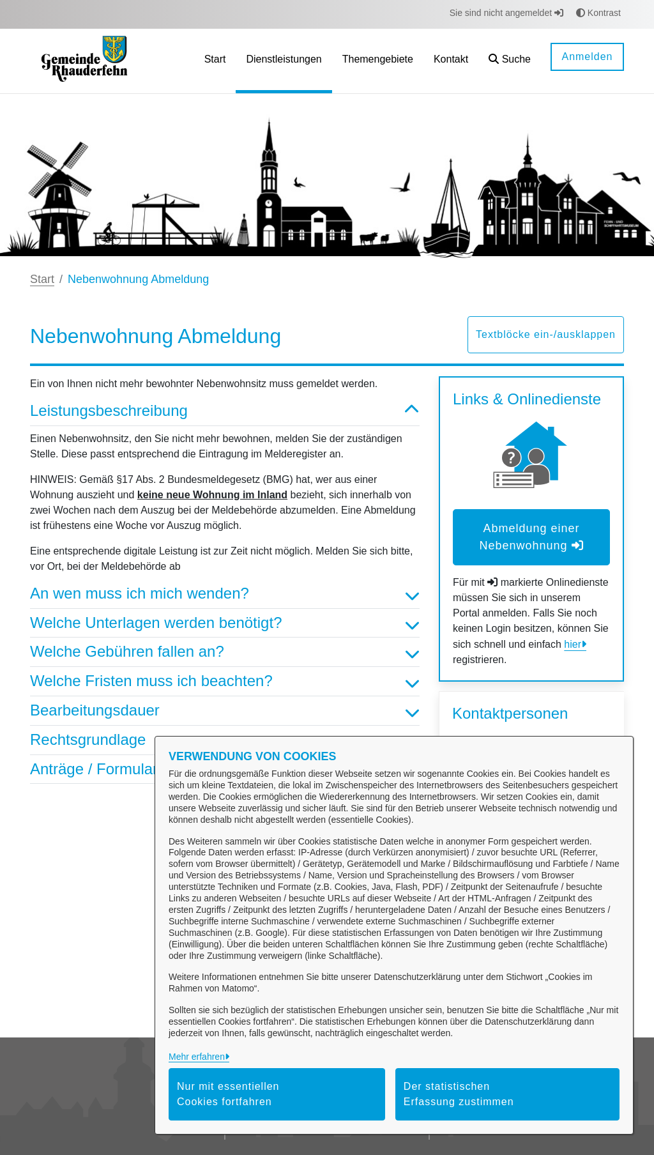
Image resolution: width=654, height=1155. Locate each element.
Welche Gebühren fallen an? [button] (225, 652)
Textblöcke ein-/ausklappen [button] (546, 334)
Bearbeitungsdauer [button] (225, 710)
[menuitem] (215, 61)
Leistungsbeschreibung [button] (225, 411)
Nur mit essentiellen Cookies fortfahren (228, 1094)
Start (42, 279)
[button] (509, 61)
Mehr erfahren (197, 1057)
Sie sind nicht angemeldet (506, 13)
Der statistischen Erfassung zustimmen (459, 1094)
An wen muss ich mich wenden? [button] (225, 594)
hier (572, 644)
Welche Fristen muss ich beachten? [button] (225, 681)
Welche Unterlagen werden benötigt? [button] (225, 623)
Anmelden (586, 56)
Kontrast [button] (598, 13)
